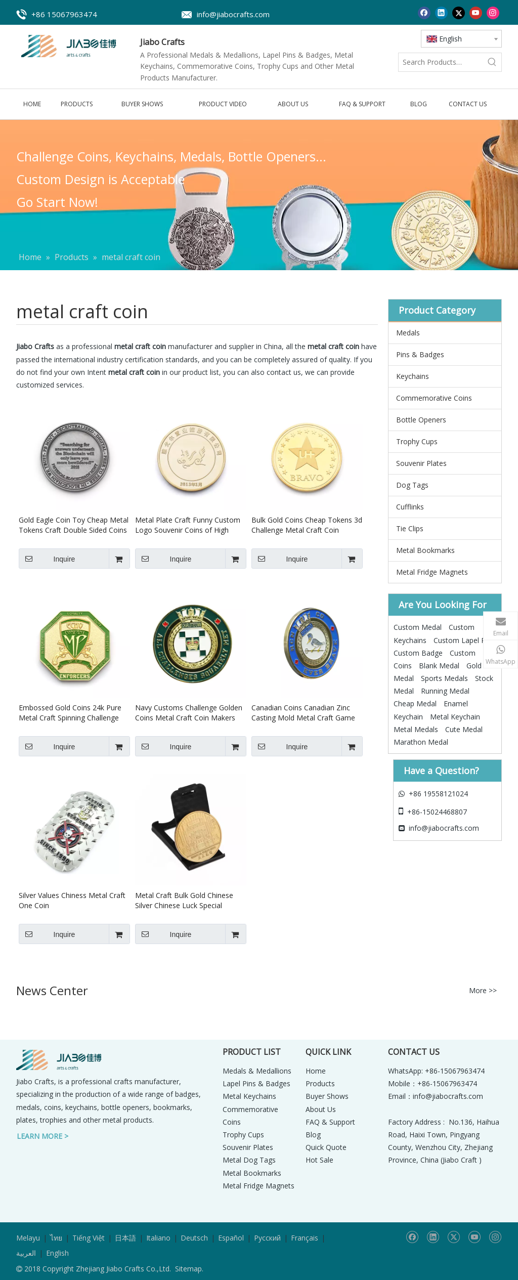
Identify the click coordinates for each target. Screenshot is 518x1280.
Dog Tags (412, 485)
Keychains (412, 376)
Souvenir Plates (421, 463)
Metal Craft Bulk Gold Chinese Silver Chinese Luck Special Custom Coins (184, 900)
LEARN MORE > (42, 1136)
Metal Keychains (249, 1096)
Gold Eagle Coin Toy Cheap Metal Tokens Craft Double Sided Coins (73, 525)
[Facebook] (424, 12)
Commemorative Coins (434, 398)
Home (316, 1071)
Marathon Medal (421, 742)
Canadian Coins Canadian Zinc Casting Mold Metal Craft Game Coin (303, 713)
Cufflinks (410, 506)
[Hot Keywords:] (492, 62)
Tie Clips (409, 528)
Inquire (47, 558)
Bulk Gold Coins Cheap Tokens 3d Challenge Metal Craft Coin (306, 525)
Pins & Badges (420, 354)
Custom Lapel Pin (462, 640)
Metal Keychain (455, 716)
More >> (483, 990)
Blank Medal (439, 665)
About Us (321, 1109)
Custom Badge (418, 653)
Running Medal (445, 691)
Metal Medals (416, 729)
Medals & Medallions (257, 1071)
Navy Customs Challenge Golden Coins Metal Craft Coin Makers (188, 712)
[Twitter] (458, 12)
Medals (408, 332)
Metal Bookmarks (425, 550)
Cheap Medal (415, 703)
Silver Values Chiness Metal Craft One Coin (72, 900)
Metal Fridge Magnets (432, 572)
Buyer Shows (327, 1096)
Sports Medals (444, 678)
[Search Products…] (441, 62)
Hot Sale (319, 1160)
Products (320, 1083)
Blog (313, 1134)
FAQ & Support (330, 1122)
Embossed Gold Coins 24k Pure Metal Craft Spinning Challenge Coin (70, 713)
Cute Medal (464, 729)
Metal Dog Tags (249, 1160)
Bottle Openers (421, 419)
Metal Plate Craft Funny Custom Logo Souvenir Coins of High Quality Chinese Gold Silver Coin (187, 525)
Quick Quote (326, 1147)
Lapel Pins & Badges (256, 1083)
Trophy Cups (417, 441)
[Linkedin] (441, 12)
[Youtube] (475, 12)
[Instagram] (493, 12)
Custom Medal (418, 627)
